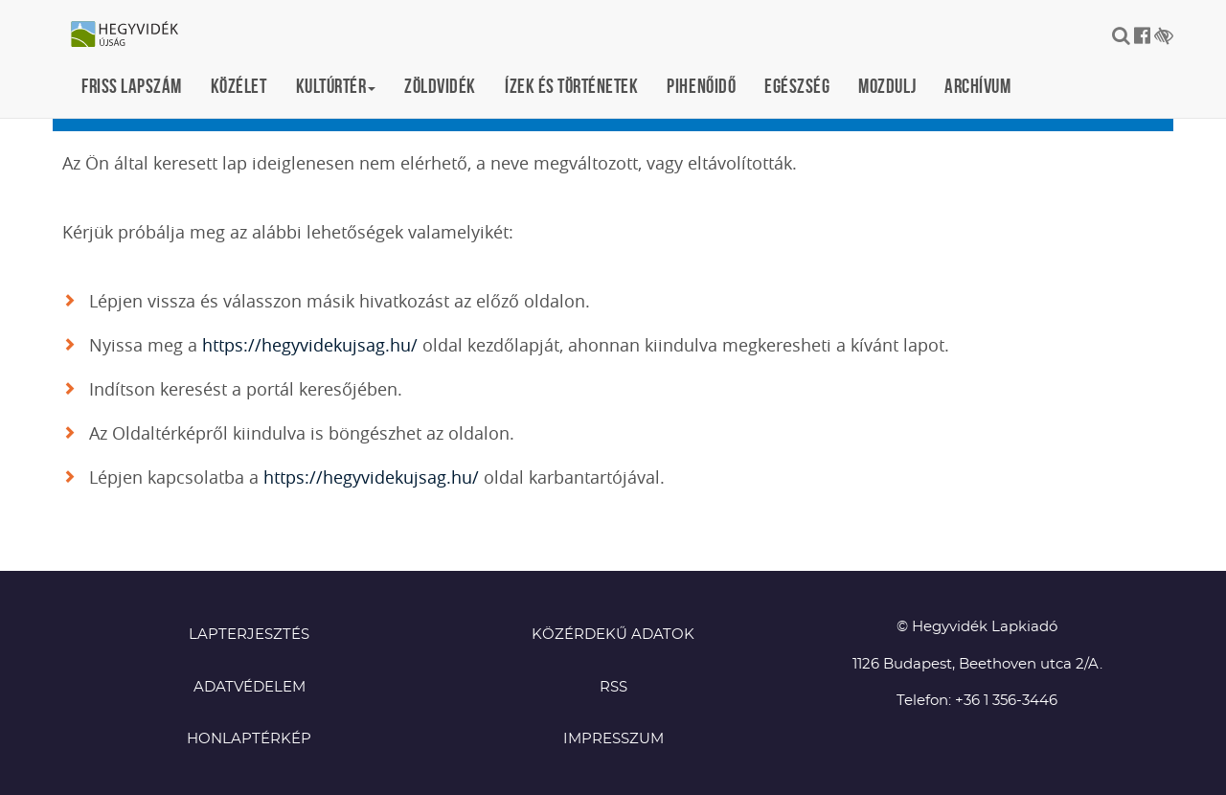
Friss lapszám (131, 86)
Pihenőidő (701, 86)
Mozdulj (887, 86)
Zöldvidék (440, 86)
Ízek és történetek (571, 86)
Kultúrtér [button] (336, 86)
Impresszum (613, 739)
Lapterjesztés (249, 634)
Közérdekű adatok (613, 634)
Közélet (239, 86)
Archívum (977, 86)
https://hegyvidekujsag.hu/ (310, 344)
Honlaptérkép (249, 739)
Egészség (796, 86)
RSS (613, 687)
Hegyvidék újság (134, 35)
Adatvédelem (249, 687)
